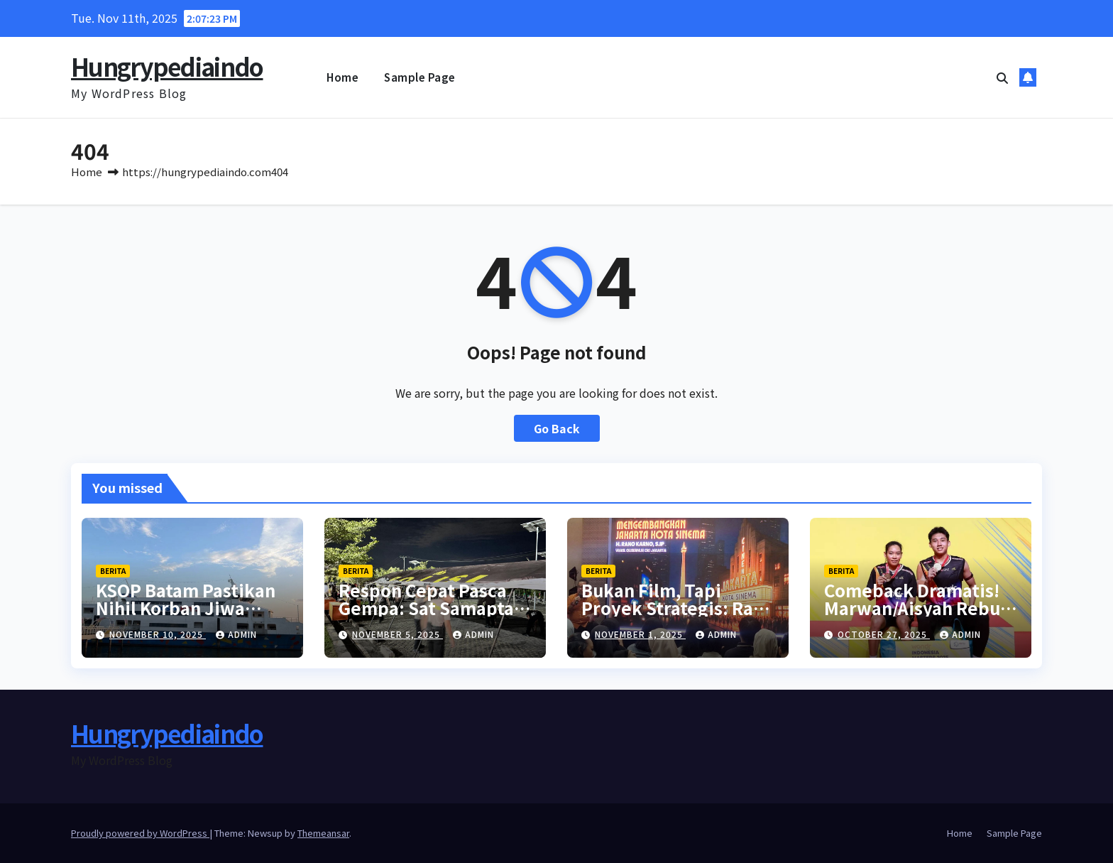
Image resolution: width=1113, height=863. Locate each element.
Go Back (557, 428)
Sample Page (420, 77)
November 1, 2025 (640, 634)
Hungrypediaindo (167, 66)
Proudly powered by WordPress (140, 833)
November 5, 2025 (397, 634)
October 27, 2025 (884, 634)
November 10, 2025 (157, 634)
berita (113, 570)
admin (236, 634)
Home (342, 77)
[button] (1002, 77)
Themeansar (323, 833)
